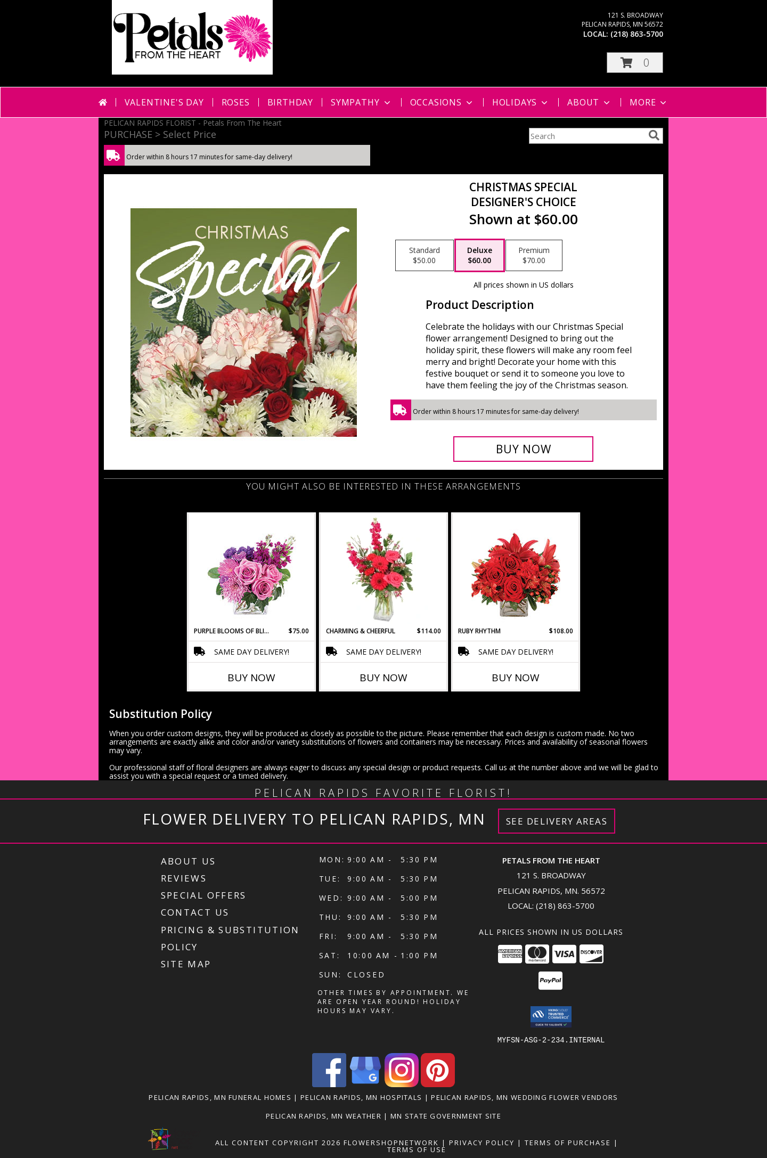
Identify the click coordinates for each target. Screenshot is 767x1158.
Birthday (290, 102)
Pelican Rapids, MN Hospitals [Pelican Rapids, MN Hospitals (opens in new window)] (361, 1097)
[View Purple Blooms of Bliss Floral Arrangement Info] (251, 570)
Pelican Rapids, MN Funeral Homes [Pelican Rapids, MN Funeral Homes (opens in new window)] (220, 1097)
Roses (236, 102)
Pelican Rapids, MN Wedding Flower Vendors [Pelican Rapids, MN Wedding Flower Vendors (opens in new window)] (524, 1097)
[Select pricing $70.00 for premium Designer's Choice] (534, 255)
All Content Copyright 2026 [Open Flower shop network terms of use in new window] (278, 1142)
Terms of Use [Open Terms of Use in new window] (416, 1149)
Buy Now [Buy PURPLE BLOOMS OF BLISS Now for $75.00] (251, 677)
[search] (654, 135)
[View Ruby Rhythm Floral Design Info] (515, 570)
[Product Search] (586, 135)
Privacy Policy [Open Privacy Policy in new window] (482, 1142)
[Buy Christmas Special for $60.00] (523, 449)
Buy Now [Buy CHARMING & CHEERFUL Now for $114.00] (383, 677)
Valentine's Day (164, 102)
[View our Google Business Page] (365, 1084)
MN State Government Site (445, 1115)
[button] (635, 62)
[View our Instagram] (402, 1084)
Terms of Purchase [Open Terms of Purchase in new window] (568, 1142)
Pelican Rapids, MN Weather (323, 1115)
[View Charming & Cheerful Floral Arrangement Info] (383, 570)
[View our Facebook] (329, 1084)
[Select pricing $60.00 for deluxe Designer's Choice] (479, 255)
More (649, 102)
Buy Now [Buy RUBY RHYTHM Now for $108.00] (516, 677)
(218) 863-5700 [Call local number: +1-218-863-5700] (636, 34)
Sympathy (361, 102)
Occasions (442, 102)
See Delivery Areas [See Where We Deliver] (557, 821)
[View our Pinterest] (438, 1084)
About (589, 102)
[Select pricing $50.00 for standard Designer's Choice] (424, 255)
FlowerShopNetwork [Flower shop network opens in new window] (391, 1142)
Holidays (521, 102)
